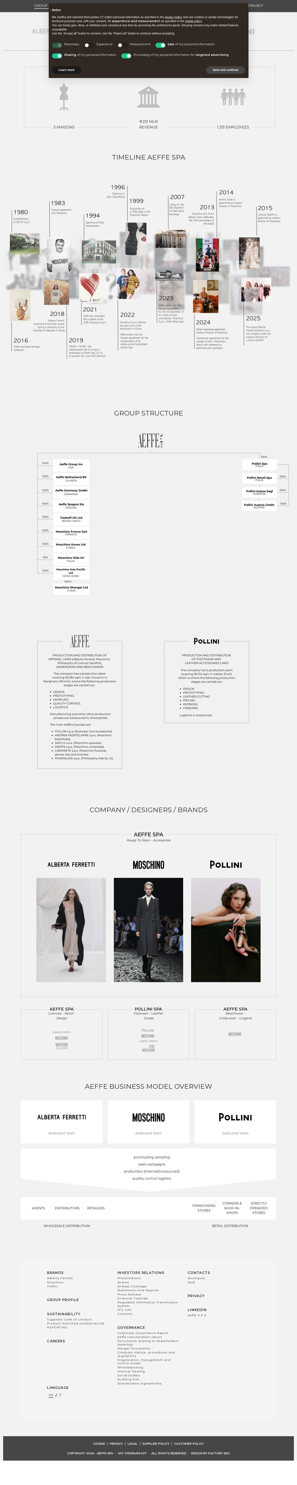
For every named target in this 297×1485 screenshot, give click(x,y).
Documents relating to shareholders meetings (148, 1342)
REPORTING (57, 1327)
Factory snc (219, 1453)
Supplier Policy (155, 1444)
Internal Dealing (131, 1371)
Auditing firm (128, 1379)
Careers (56, 1341)
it (60, 1395)
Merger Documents (133, 1348)
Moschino (55, 1282)
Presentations (129, 1278)
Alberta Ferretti (60, 1278)
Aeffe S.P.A (197, 1315)
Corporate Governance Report (143, 1333)
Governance (131, 1328)
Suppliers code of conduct (69, 1319)
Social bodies (128, 1375)
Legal (133, 1444)
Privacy (255, 6)
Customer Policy (189, 1444)
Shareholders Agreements (139, 1383)
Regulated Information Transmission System (147, 1304)
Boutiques (196, 1278)
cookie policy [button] (193, 21)
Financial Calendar (133, 1298)
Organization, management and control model (143, 1361)
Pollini (52, 1286)
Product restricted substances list (75, 1323)
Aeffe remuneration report (139, 1337)
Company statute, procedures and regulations (146, 1354)
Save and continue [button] (226, 70)
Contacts (124, 1313)
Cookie (99, 1444)
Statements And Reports (138, 1290)
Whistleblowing (130, 1367)
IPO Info (124, 1309)
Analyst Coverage (132, 1286)
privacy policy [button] (173, 17)
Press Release (129, 1294)
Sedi (191, 1282)
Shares (123, 1282)
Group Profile (63, 1300)
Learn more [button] (67, 70)
